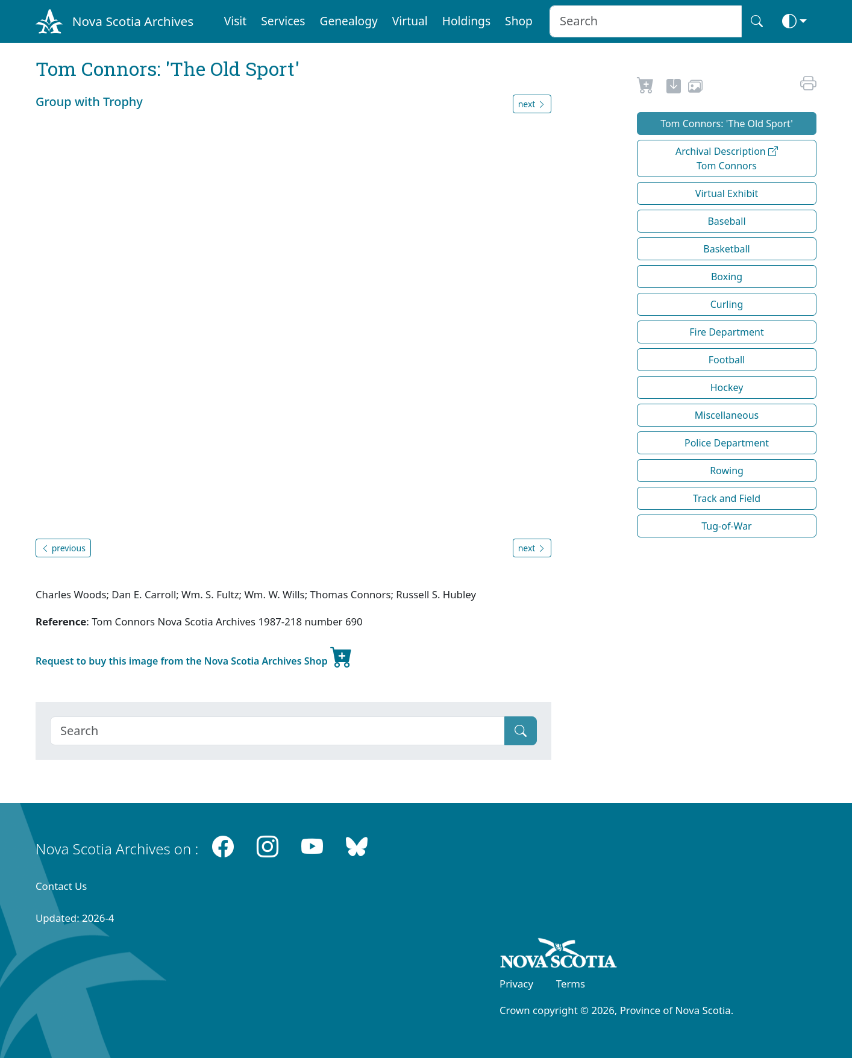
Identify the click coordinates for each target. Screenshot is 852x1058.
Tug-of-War (726, 526)
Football (727, 359)
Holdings (466, 21)
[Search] (277, 730)
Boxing (726, 276)
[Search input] (646, 21)
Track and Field (726, 498)
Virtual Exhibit (726, 193)
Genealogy (348, 21)
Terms (570, 984)
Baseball (726, 221)
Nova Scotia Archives (132, 21)
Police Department (726, 442)
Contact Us (61, 886)
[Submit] (520, 730)
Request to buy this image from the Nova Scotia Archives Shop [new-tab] (194, 656)
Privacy (516, 984)
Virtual (410, 21)
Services (283, 21)
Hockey (727, 387)
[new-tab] (673, 88)
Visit (235, 21)
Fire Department (726, 332)
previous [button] (63, 548)
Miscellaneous (727, 415)
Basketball (726, 248)
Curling (727, 304)
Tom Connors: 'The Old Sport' (726, 123)
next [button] (532, 104)
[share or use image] (695, 88)
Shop (519, 21)
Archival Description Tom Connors (726, 158)
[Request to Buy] (645, 88)
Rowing (727, 470)
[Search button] (756, 21)
